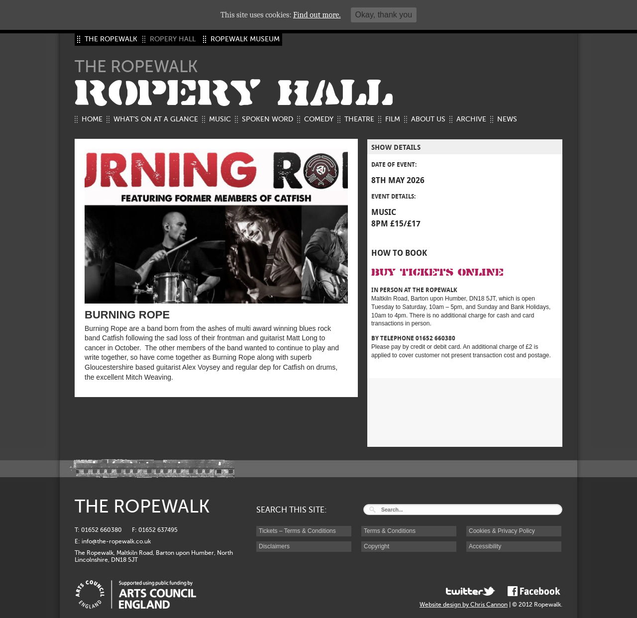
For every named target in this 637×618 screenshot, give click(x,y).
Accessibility (485, 546)
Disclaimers (274, 546)
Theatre (359, 119)
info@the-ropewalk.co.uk (116, 541)
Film (392, 119)
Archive (471, 119)
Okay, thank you (383, 14)
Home (92, 119)
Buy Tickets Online (437, 272)
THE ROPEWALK (111, 39)
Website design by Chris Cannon (464, 604)
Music (220, 119)
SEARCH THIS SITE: (291, 510)
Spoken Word (267, 119)
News (507, 119)
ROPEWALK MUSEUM (245, 39)
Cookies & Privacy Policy (502, 530)
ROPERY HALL (234, 93)
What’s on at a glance (155, 119)
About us (428, 119)
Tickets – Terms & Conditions (297, 530)
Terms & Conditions (390, 530)
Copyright (376, 546)
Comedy (318, 119)
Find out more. (317, 14)
